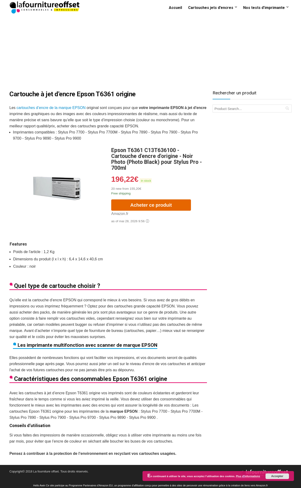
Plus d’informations (248, 476)
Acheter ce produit (151, 205)
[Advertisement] (150, 50)
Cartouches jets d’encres (210, 7)
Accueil (175, 7)
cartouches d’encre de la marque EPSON (50, 108)
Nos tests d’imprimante (264, 7)
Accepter (277, 476)
